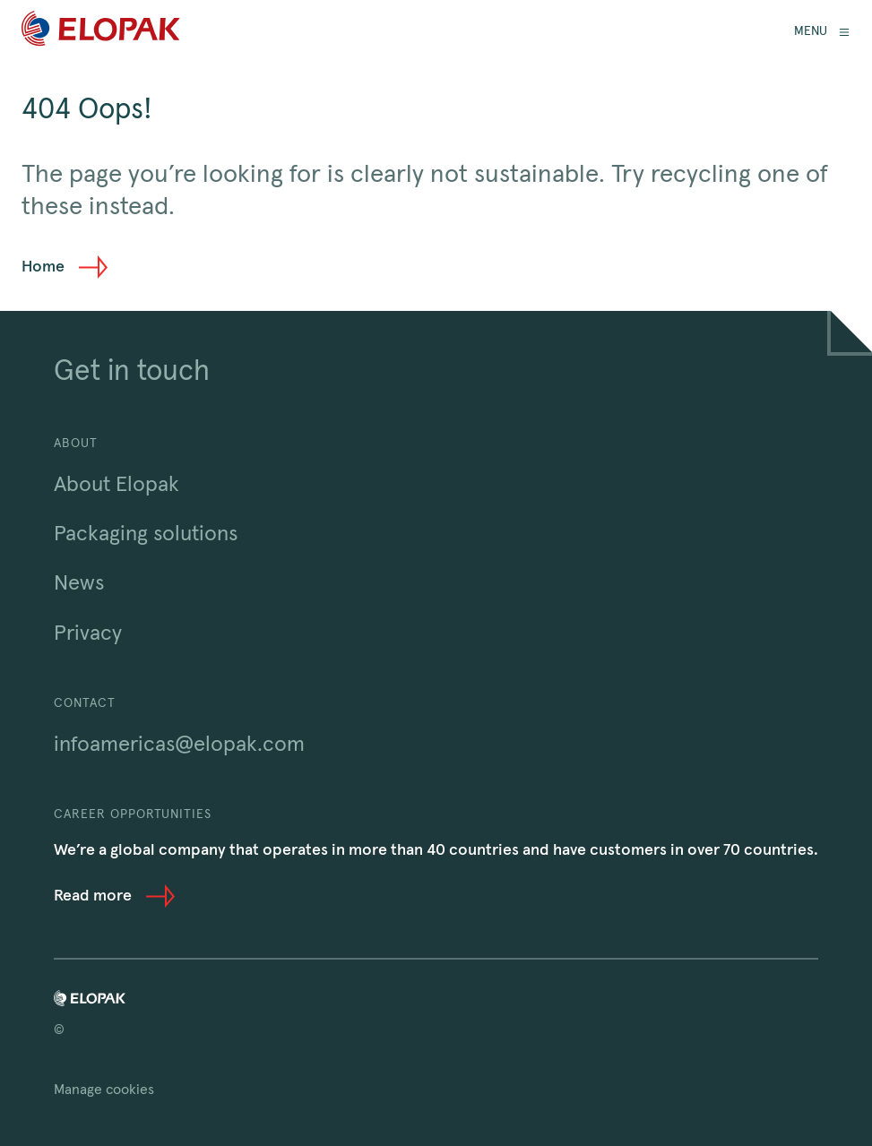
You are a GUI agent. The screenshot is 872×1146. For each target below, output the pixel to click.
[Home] (101, 32)
